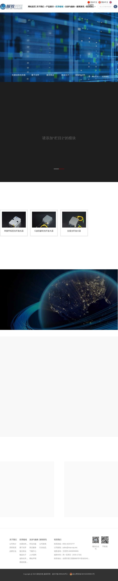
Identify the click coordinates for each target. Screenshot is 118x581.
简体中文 (93, 2)
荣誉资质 (12, 547)
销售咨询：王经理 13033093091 (66, 551)
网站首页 (32, 7)
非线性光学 (80, 75)
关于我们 (41, 7)
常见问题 (32, 544)
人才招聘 (32, 555)
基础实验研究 (24, 562)
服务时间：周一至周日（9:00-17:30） (68, 555)
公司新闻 (42, 544)
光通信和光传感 (18, 75)
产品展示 (50, 7)
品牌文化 (12, 551)
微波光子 (65, 75)
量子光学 (35, 75)
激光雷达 (50, 75)
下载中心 (32, 551)
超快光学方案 (24, 558)
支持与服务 (71, 7)
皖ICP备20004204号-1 (60, 574)
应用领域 (60, 7)
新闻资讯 (81, 7)
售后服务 (32, 547)
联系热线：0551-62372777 (64, 544)
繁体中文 (104, 2)
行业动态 (42, 547)
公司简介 (12, 544)
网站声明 (32, 558)
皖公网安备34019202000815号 (82, 574)
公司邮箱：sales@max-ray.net (65, 547)
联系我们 (91, 7)
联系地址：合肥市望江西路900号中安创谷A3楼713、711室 (72, 558)
